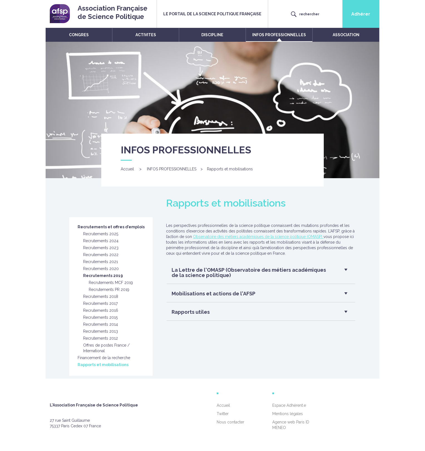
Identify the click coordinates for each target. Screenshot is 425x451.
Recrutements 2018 (100, 296)
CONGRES (79, 35)
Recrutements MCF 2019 (111, 282)
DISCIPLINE (212, 35)
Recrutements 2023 (100, 248)
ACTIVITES (145, 35)
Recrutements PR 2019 (109, 289)
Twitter (223, 413)
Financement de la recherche (104, 358)
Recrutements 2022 (100, 255)
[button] (259, 274)
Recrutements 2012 (100, 338)
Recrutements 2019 (103, 275)
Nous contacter (230, 422)
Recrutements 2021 (100, 261)
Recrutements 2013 (100, 331)
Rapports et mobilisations (103, 364)
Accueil (127, 169)
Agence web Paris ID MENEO (290, 425)
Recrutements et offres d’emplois (111, 227)
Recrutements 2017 (100, 303)
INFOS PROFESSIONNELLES (279, 35)
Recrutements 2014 (100, 324)
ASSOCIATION (346, 35)
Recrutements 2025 (100, 234)
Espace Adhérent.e (289, 405)
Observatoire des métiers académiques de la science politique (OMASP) (258, 236)
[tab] (261, 274)
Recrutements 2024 (100, 241)
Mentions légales (287, 413)
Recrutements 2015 (100, 317)
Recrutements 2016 (100, 310)
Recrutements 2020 (101, 268)
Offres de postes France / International (106, 348)
